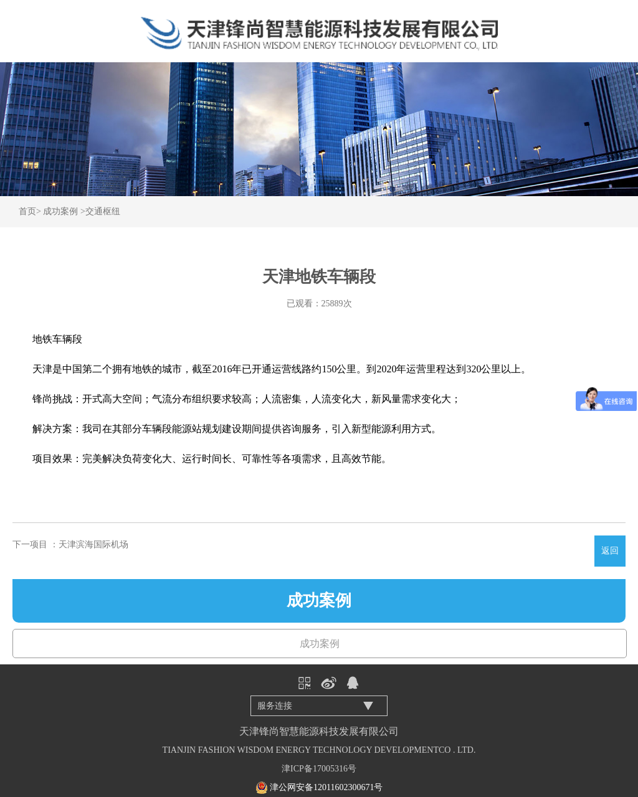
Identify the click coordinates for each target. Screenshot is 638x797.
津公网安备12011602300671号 (326, 787)
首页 (27, 211)
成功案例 (60, 211)
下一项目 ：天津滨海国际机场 (70, 544)
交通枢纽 (102, 211)
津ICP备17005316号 (319, 768)
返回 (610, 550)
